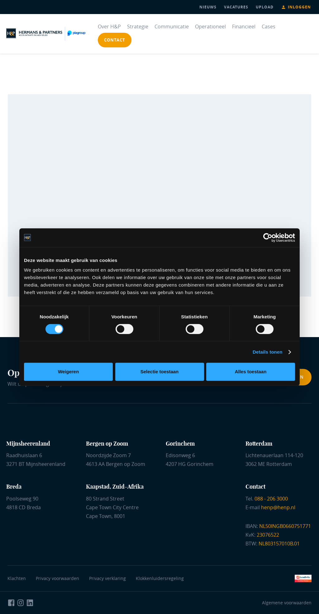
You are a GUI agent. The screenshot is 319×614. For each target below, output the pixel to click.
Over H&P (109, 26)
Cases (268, 26)
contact (114, 40)
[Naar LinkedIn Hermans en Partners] (30, 603)
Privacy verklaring (107, 578)
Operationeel (210, 26)
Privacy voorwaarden (59, 578)
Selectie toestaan (159, 371)
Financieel (243, 26)
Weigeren (68, 371)
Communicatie (172, 26)
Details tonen (267, 352)
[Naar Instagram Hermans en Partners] (20, 603)
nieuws (208, 7)
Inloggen (299, 7)
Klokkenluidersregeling (160, 578)
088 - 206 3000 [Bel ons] (271, 498)
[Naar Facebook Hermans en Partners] (11, 603)
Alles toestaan (251, 371)
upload (265, 7)
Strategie (137, 26)
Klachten (16, 578)
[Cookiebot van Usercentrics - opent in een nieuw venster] (267, 237)
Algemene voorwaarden (287, 603)
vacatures (236, 7)
